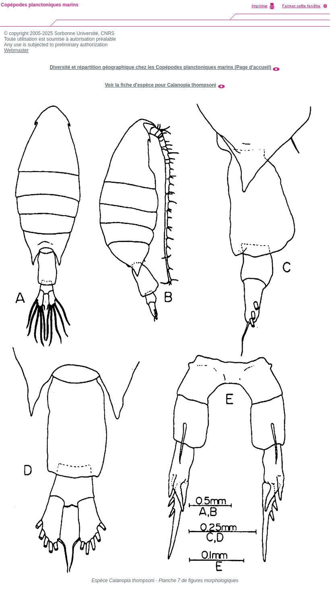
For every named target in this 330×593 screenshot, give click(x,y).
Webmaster (16, 50)
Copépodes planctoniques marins (39, 5)
